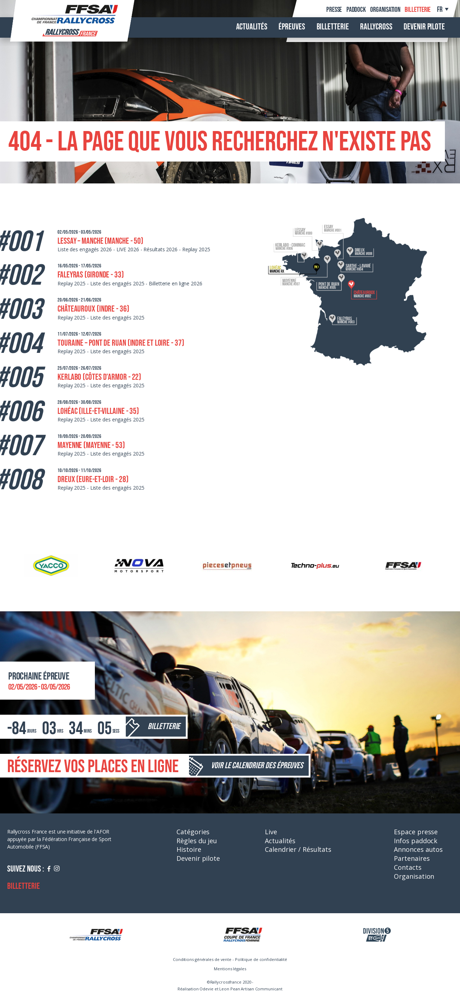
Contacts (407, 867)
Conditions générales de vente (202, 959)
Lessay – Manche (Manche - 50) (100, 241)
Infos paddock (415, 840)
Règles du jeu (196, 840)
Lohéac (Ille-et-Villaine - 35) (98, 411)
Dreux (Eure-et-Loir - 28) (93, 479)
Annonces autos (418, 849)
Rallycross (376, 27)
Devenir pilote (424, 27)
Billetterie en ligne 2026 (175, 283)
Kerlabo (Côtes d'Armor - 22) (99, 377)
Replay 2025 (196, 249)
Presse (334, 9)
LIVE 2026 (127, 249)
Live (271, 831)
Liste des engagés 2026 (85, 249)
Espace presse (416, 831)
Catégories (193, 831)
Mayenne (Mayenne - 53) (91, 445)
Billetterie (418, 9)
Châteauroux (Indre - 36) (93, 309)
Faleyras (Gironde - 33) (91, 275)
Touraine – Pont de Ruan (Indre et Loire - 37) (121, 343)
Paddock (356, 9)
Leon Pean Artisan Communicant (250, 988)
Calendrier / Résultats (298, 849)
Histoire (188, 849)
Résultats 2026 (160, 249)
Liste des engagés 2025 (117, 283)
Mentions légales (230, 968)
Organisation (385, 9)
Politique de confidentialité (261, 959)
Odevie (206, 988)
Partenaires (411, 858)
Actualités (251, 27)
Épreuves (292, 27)
